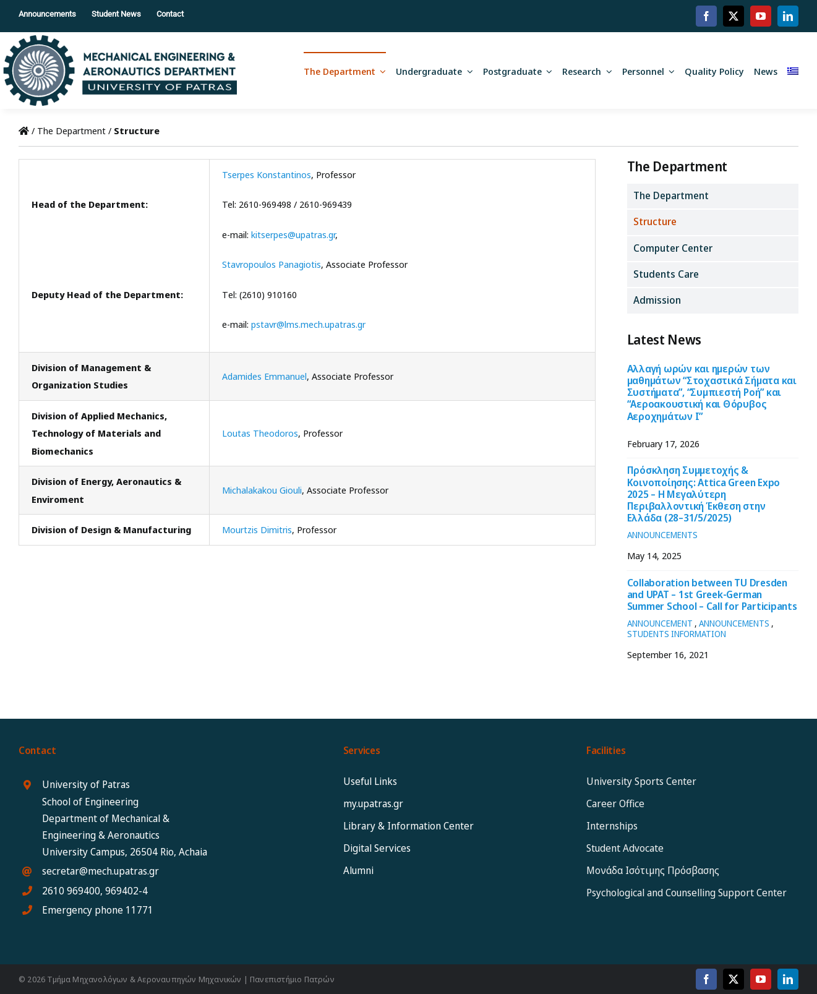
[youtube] (760, 16)
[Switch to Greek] (792, 70)
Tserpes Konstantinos (266, 174)
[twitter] (733, 16)
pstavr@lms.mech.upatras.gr (308, 324)
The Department (71, 130)
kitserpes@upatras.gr (293, 234)
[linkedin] (787, 16)
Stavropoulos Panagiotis (271, 264)
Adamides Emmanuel (264, 376)
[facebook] (706, 16)
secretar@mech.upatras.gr (100, 871)
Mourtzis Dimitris (257, 529)
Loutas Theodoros (260, 433)
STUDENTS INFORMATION (676, 634)
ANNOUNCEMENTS (662, 535)
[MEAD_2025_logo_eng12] (120, 39)
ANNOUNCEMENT (660, 623)
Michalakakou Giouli (262, 490)
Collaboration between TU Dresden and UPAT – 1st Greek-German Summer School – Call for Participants (712, 594)
